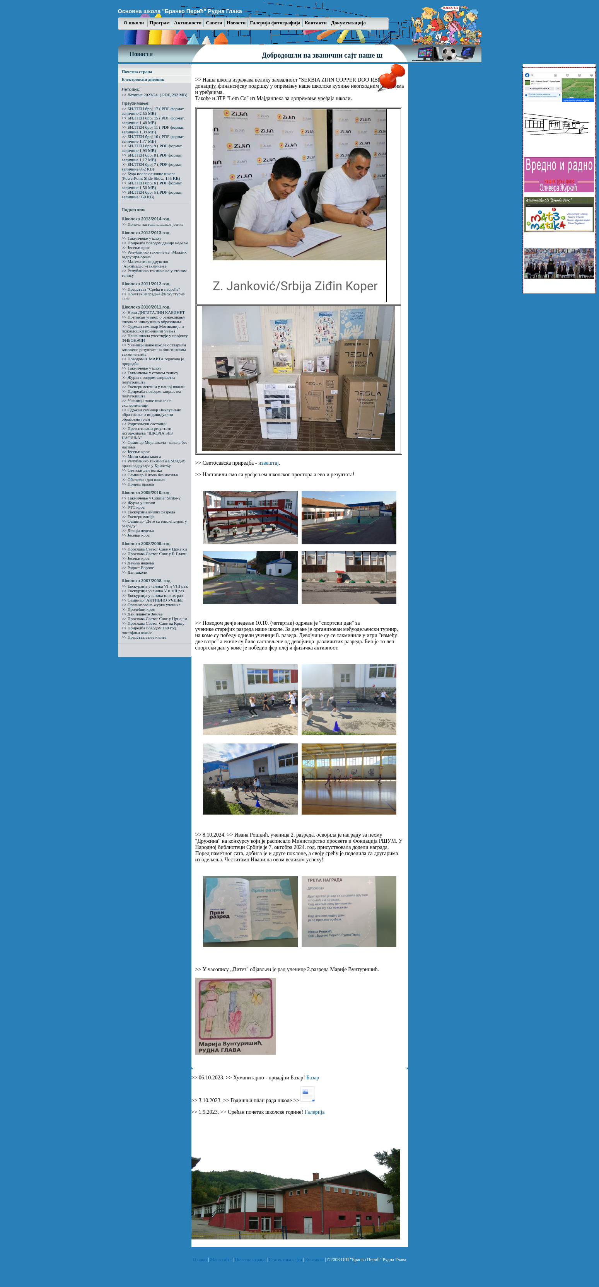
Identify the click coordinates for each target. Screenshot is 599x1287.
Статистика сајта (286, 1259)
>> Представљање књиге (144, 637)
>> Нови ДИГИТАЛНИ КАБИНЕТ (153, 312)
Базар (312, 1078)
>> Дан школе (134, 572)
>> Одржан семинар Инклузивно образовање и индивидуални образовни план (151, 414)
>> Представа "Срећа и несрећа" (151, 289)
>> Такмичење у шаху (142, 238)
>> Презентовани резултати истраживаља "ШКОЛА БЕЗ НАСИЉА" (147, 433)
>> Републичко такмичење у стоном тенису (154, 273)
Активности (187, 23)
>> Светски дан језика (142, 470)
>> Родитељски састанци (144, 423)
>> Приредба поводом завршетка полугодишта (151, 393)
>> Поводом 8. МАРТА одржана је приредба (153, 361)
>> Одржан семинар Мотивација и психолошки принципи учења (153, 328)
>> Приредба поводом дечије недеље (155, 242)
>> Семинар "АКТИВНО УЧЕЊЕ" (153, 600)
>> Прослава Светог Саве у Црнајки (154, 549)
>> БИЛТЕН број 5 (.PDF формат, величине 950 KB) (152, 194)
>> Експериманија (138, 516)
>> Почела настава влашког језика (153, 224)
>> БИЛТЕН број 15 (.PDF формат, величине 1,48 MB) (153, 120)
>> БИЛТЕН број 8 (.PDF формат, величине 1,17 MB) (152, 157)
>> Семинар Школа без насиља (150, 474)
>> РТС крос (133, 507)
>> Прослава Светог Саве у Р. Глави (154, 553)
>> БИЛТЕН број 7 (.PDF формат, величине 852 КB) (152, 166)
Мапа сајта (221, 1259)
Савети (214, 23)
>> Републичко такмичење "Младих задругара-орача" (154, 254)
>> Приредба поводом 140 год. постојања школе (149, 630)
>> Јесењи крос (136, 247)
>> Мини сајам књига (141, 456)
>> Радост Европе (138, 567)
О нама (200, 1259)
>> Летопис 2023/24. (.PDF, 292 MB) (155, 94)
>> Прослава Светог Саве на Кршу (153, 623)
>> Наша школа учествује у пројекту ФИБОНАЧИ (155, 338)
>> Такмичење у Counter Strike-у (151, 498)
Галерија (315, 1112)
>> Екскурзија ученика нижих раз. (153, 595)
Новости (236, 23)
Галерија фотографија (275, 23)
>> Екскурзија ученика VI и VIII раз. (155, 586)
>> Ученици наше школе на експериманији (147, 402)
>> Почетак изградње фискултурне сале (153, 296)
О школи (134, 23)
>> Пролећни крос (138, 609)
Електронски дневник (143, 79)
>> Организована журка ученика (151, 604)
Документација (348, 23)
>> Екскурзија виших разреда (148, 512)
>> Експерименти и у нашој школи (153, 386)
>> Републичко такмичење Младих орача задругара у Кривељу (153, 463)
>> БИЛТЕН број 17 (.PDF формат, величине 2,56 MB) (153, 111)
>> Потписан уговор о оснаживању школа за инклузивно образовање (153, 319)
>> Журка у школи (138, 502)
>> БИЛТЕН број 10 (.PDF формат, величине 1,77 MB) (153, 138)
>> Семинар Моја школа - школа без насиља (155, 444)
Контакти (316, 23)
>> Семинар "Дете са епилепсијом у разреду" (154, 523)
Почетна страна (137, 71)
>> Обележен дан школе (144, 479)
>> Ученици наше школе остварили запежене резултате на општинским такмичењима (154, 349)
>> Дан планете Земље (142, 614)
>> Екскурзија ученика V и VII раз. (153, 590)
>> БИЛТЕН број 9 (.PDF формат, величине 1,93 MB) (152, 148)
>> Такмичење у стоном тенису (150, 372)
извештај (268, 463)
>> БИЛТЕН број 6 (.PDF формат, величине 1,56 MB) (152, 185)
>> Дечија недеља (138, 530)
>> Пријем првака (138, 484)
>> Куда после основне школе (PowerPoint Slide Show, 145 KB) (151, 176)
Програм (160, 23)
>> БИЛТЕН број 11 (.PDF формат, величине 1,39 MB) (153, 129)
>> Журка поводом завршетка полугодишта (149, 379)
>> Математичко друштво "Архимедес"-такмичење (145, 263)
